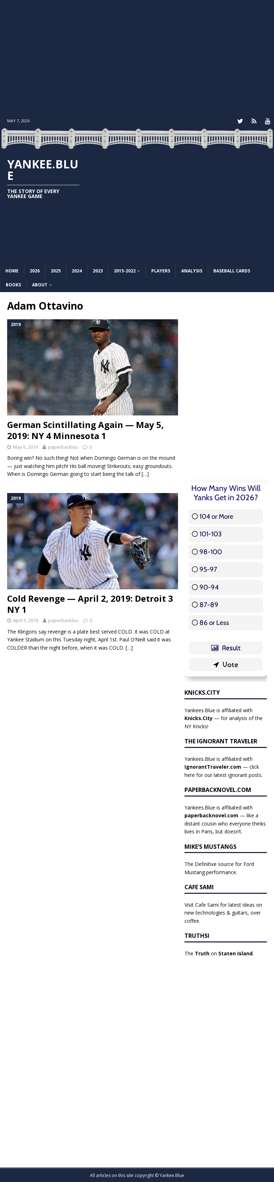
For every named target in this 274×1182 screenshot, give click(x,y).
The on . (219, 952)
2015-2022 (125, 270)
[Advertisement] (137, 57)
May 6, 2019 (25, 446)
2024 (77, 270)
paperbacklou (63, 446)
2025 (56, 270)
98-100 (210, 551)
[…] (145, 473)
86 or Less (214, 622)
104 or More (216, 516)
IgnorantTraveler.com (212, 766)
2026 (35, 270)
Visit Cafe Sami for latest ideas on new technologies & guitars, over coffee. (223, 912)
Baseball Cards (231, 270)
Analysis (191, 270)
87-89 (208, 604)
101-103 (210, 533)
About (39, 284)
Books (13, 284)
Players (160, 270)
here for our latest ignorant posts (223, 774)
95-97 (208, 569)
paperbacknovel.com (211, 814)
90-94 (209, 586)
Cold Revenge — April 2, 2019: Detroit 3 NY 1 (90, 603)
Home (12, 270)
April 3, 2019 (25, 619)
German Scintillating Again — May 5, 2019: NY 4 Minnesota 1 (85, 429)
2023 (98, 270)
